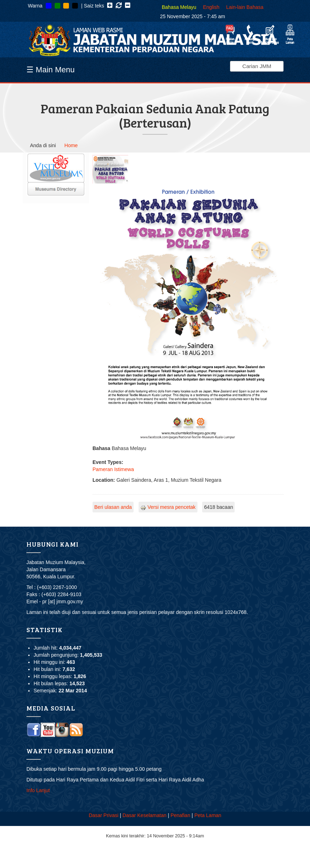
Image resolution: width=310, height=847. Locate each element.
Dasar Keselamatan (144, 815)
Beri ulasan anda (113, 507)
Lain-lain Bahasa (244, 7)
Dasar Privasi (103, 815)
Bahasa (101, 448)
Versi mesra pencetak (168, 507)
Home (71, 145)
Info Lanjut (38, 790)
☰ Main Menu (50, 69)
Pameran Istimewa (113, 469)
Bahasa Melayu (179, 7)
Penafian (180, 815)
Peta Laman (207, 815)
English (211, 7)
